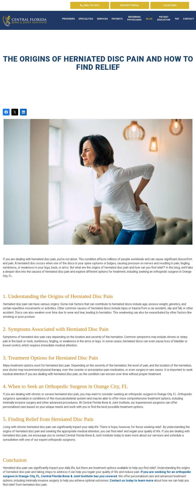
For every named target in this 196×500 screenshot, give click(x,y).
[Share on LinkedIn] (23, 112)
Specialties (85, 18)
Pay (177, 18)
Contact (188, 18)
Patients (117, 18)
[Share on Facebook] (6, 112)
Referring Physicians (134, 18)
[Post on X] (14, 112)
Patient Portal (129, 5)
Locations (169, 5)
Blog (149, 18)
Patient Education (163, 18)
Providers (68, 18)
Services (102, 18)
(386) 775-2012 (89, 5)
